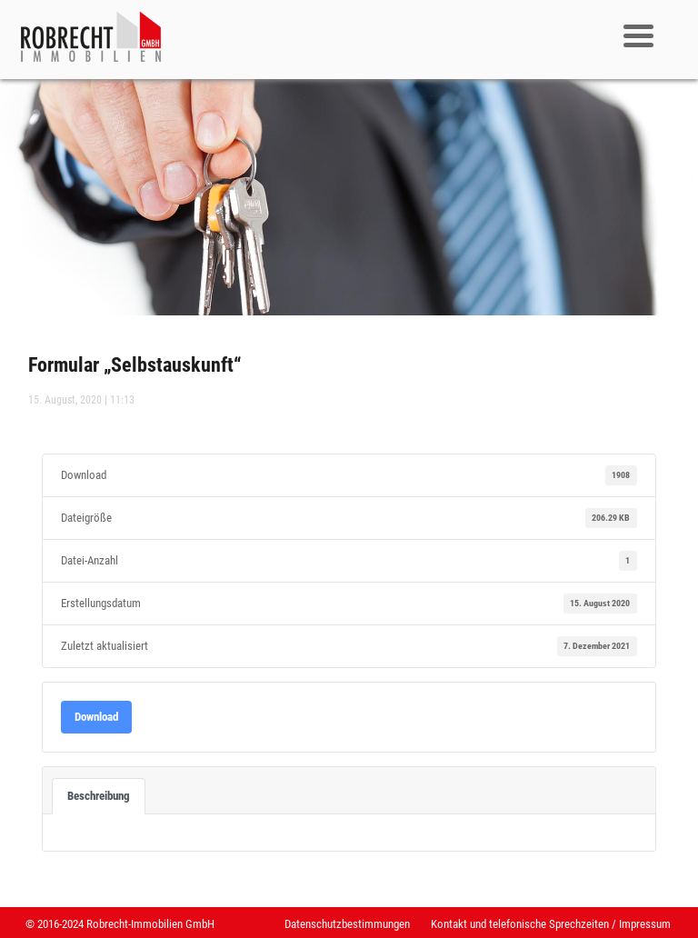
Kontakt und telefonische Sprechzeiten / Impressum (551, 924)
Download (96, 716)
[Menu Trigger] (638, 34)
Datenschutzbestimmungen (347, 924)
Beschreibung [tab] (98, 796)
